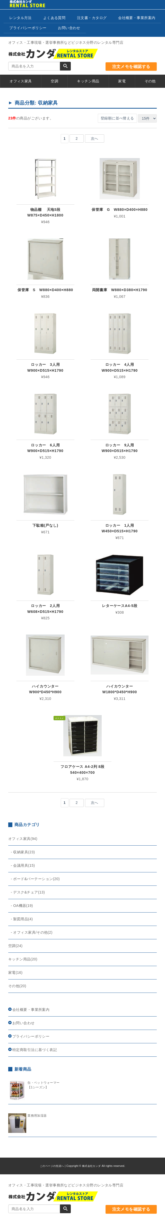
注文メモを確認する (131, 66)
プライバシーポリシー (27, 28)
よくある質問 (54, 18)
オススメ (59, 718)
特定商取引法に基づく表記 (34, 1050)
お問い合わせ (69, 28)
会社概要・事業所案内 (136, 18)
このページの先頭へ (52, 1166)
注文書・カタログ (92, 18)
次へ (94, 138)
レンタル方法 (20, 18)
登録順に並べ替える (117, 118)
